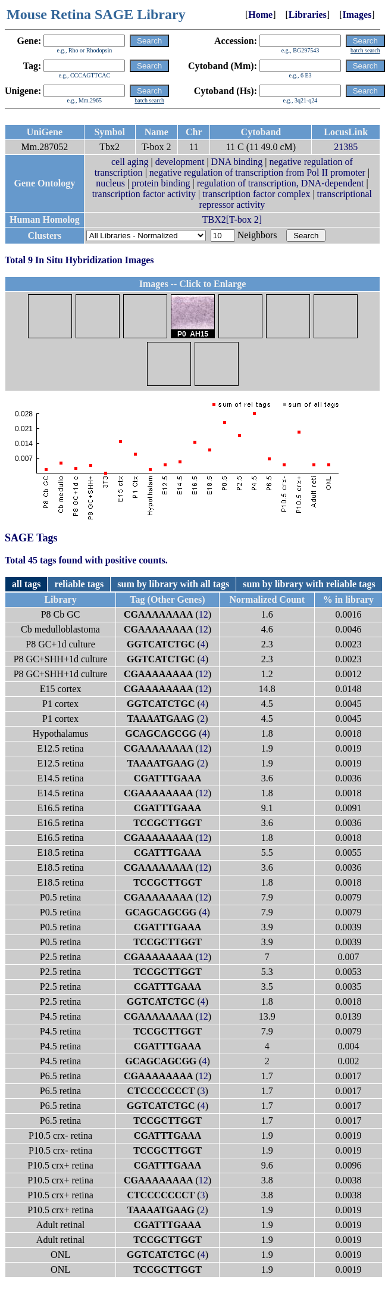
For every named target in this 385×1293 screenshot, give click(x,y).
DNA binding (237, 162)
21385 (346, 147)
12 (203, 614)
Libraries (308, 15)
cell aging (130, 162)
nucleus (110, 183)
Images (356, 15)
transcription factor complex (256, 194)
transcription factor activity (144, 194)
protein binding (161, 183)
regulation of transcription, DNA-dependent (280, 183)
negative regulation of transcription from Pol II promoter (257, 172)
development (180, 162)
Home (260, 15)
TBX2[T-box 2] (232, 219)
